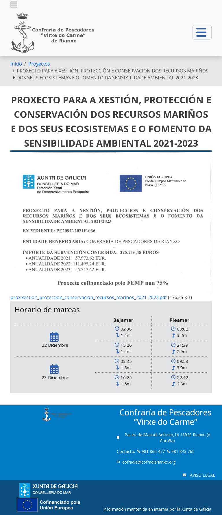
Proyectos (39, 64)
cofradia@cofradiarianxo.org (149, 462)
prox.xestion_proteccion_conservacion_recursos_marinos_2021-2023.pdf (88, 297)
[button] (13, 4)
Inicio (16, 64)
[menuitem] (16, 63)
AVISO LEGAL (202, 475)
